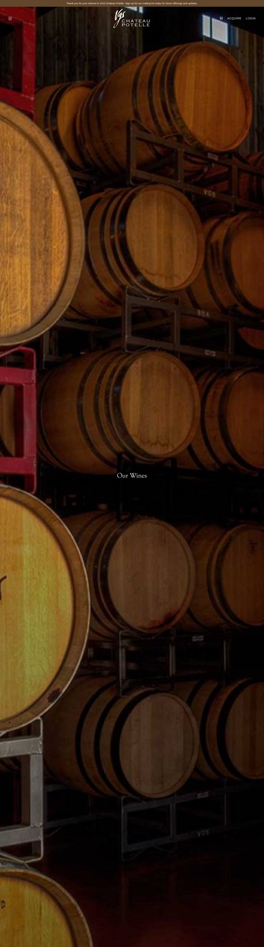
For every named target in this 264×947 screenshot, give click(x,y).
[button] (10, 18)
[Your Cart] (221, 18)
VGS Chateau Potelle (132, 18)
